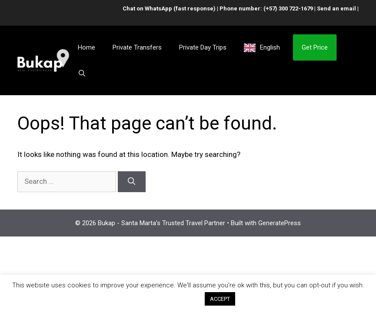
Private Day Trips (202, 47)
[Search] (132, 181)
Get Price (315, 47)
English (270, 47)
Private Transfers (137, 47)
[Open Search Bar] (82, 73)
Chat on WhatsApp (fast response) (169, 8)
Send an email (336, 8)
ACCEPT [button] (220, 299)
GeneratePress (279, 223)
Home (86, 47)
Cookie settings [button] (171, 299)
